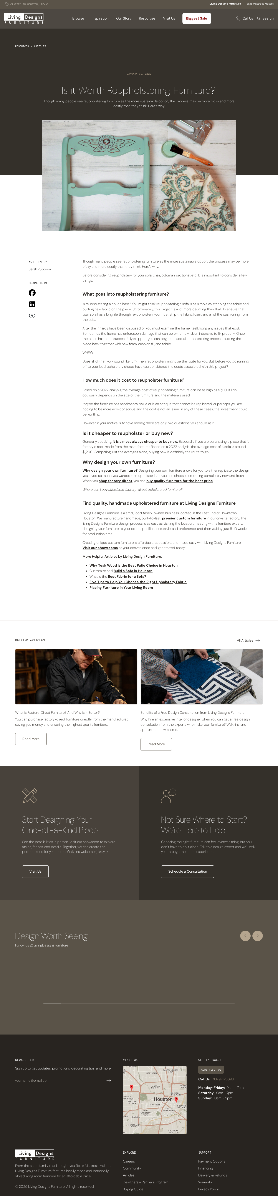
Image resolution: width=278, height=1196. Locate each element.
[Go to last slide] (245, 936)
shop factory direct (115, 481)
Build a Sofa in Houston (133, 571)
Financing (205, 1168)
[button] (78, 18)
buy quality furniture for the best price (179, 481)
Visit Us (169, 18)
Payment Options (211, 1161)
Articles (40, 46)
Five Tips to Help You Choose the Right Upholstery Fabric (138, 582)
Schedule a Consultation (187, 871)
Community (132, 1168)
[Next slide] (257, 936)
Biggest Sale (196, 18)
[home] (23, 18)
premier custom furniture (184, 518)
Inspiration (100, 18)
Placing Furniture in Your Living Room (121, 587)
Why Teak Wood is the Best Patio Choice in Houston (133, 565)
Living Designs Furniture (225, 3)
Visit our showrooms (100, 548)
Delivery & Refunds (212, 1175)
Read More (31, 739)
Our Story (123, 18)
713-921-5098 (223, 1079)
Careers (129, 1161)
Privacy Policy (208, 1189)
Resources (22, 46)
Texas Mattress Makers (259, 3)
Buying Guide (133, 1189)
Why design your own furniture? (110, 470)
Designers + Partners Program (145, 1182)
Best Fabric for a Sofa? (127, 576)
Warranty (205, 1182)
